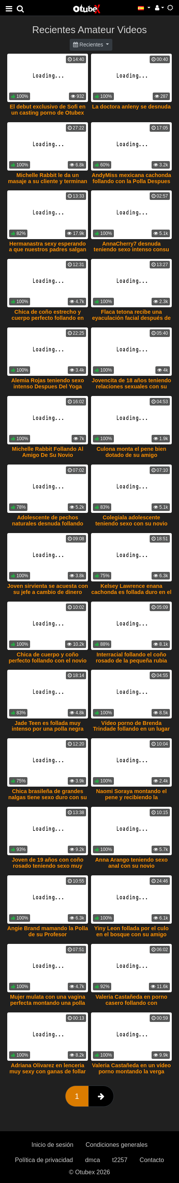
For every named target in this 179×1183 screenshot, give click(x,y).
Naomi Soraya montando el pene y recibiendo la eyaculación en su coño (131, 797)
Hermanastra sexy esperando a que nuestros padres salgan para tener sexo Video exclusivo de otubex (47, 253)
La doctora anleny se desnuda (131, 107)
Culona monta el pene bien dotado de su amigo (131, 452)
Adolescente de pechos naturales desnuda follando (47, 520)
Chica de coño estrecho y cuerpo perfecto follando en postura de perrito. (47, 318)
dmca (92, 1160)
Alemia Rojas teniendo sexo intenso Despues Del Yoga (47, 383)
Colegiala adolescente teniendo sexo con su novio (131, 520)
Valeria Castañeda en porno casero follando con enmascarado (132, 1003)
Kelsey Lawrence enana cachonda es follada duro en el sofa (131, 592)
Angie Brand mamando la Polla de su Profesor (47, 931)
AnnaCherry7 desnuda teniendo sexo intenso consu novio (131, 250)
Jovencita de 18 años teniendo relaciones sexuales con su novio (131, 386)
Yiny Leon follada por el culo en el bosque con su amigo (131, 931)
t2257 (120, 1160)
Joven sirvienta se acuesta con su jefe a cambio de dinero (47, 589)
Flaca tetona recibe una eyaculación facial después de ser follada (131, 318)
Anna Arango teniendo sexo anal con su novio (131, 863)
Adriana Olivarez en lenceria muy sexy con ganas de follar (48, 1068)
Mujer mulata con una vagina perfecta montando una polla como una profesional (47, 1003)
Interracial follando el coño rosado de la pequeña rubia (131, 657)
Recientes (89, 45)
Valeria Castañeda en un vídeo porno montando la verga (131, 1068)
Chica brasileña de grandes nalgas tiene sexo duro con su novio (47, 797)
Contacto (152, 1160)
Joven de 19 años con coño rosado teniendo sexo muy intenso (47, 866)
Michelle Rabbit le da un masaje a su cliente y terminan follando (47, 181)
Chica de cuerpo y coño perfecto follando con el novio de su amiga (48, 660)
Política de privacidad (44, 1160)
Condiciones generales (117, 1144)
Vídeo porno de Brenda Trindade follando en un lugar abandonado (131, 729)
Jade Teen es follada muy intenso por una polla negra (48, 726)
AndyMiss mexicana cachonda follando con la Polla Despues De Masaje (131, 181)
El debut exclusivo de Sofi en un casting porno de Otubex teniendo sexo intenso (47, 113)
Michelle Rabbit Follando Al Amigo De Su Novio (47, 452)
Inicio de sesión (52, 1144)
